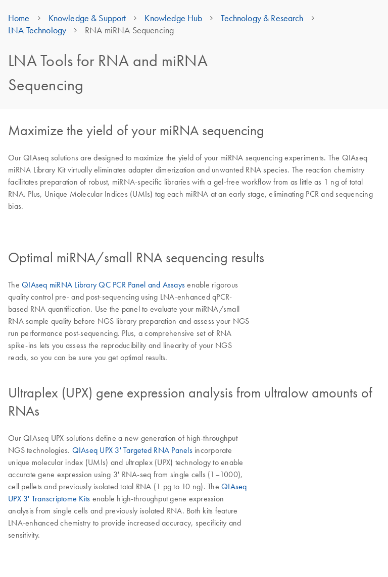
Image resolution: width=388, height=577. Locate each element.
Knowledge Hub (173, 18)
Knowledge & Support (87, 18)
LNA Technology (37, 30)
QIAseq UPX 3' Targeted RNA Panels (132, 450)
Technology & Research (262, 18)
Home (19, 18)
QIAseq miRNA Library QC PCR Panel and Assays (103, 284)
